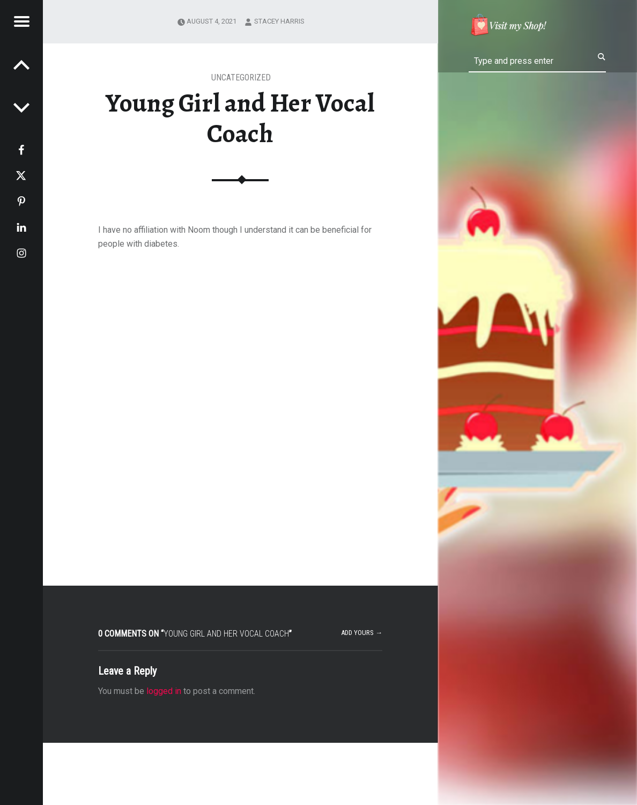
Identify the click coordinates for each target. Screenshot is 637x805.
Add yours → (361, 633)
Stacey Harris (279, 21)
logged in (163, 691)
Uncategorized (241, 77)
